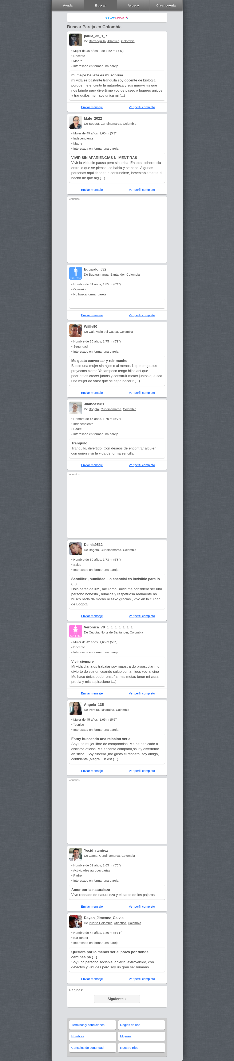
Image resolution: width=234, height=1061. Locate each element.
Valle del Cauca (107, 331)
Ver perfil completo (142, 107)
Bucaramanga (98, 274)
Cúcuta (94, 632)
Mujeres (125, 1036)
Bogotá (94, 123)
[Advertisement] (117, 231)
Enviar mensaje (92, 107)
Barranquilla (97, 41)
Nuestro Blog (129, 1047)
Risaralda (107, 710)
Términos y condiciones (88, 1025)
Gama (93, 855)
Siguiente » (117, 999)
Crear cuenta (166, 5)
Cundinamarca (111, 123)
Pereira (94, 710)
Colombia (127, 41)
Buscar (100, 5)
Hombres (77, 1036)
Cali (91, 331)
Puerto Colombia (100, 923)
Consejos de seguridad (87, 1047)
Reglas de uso (130, 1025)
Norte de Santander (114, 632)
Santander (117, 274)
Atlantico (113, 41)
